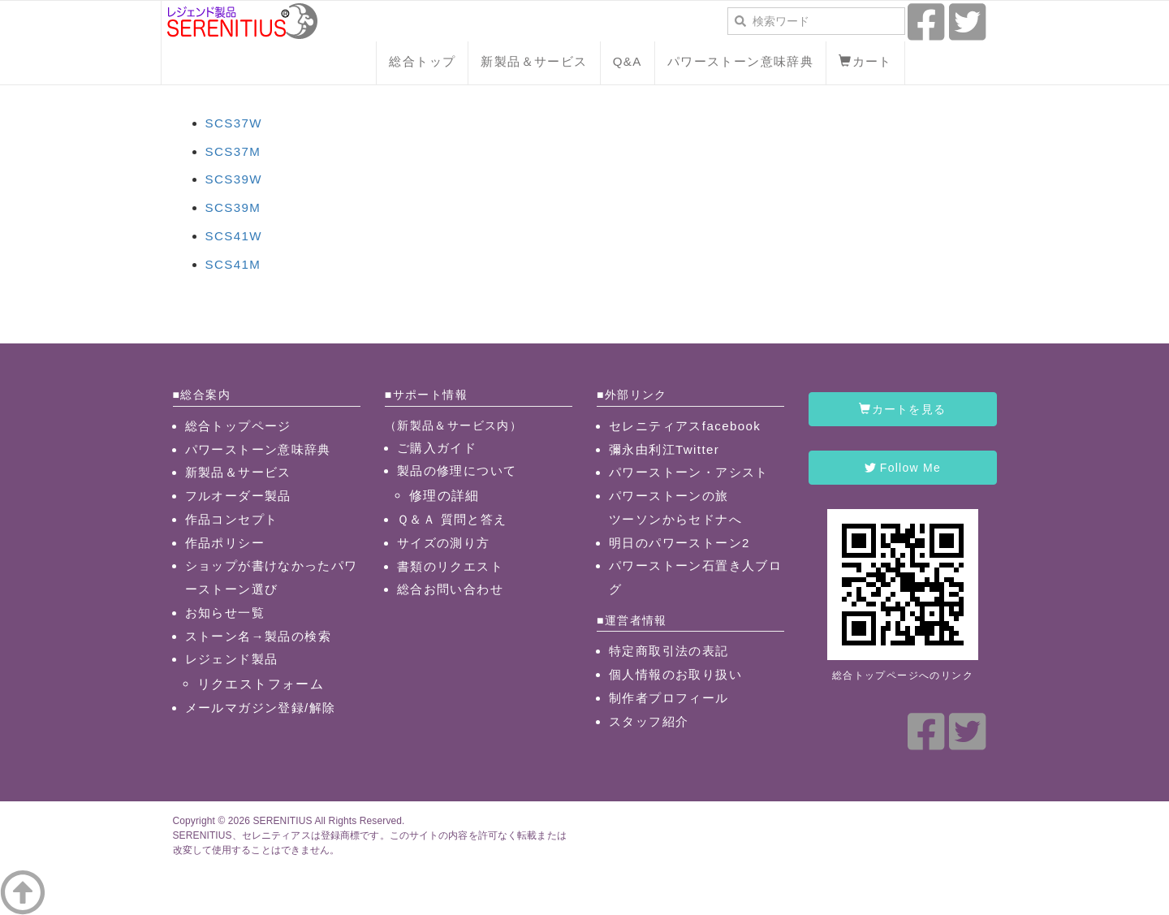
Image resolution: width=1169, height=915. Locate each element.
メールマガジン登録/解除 (260, 707)
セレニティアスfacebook (685, 426)
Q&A (627, 61)
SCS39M (233, 207)
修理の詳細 (444, 495)
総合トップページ (238, 426)
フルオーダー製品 (238, 496)
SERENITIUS (282, 821)
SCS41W (234, 236)
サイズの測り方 (443, 543)
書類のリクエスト (450, 566)
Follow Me (903, 467)
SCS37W (234, 123)
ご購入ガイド (437, 448)
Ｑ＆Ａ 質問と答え (452, 519)
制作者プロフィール (669, 698)
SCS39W (234, 179)
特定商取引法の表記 (669, 651)
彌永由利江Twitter (664, 449)
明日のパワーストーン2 (679, 543)
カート (865, 61)
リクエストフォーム (261, 683)
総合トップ (422, 61)
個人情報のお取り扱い (675, 674)
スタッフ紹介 (648, 721)
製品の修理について (457, 470)
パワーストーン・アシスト (689, 472)
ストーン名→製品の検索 (258, 636)
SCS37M (233, 151)
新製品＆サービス (534, 61)
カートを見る (902, 409)
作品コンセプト (231, 519)
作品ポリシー (225, 543)
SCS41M (233, 264)
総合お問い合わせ (450, 589)
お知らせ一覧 (225, 612)
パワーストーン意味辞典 (740, 61)
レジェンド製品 (231, 659)
